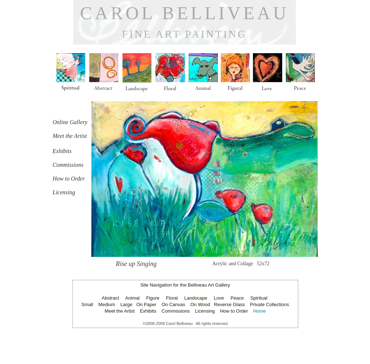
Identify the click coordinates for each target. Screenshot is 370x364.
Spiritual (258, 298)
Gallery (222, 285)
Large (126, 304)
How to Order (234, 311)
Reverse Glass (229, 304)
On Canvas (173, 304)
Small (87, 304)
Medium (106, 304)
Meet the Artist (120, 311)
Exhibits (148, 311)
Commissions (176, 311)
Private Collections (269, 304)
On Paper (146, 304)
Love (219, 298)
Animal (132, 298)
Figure (152, 298)
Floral (172, 298)
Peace (237, 298)
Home (259, 311)
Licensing (205, 311)
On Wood (200, 304)
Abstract (110, 298)
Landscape (195, 298)
